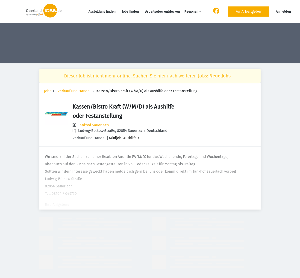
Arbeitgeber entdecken (162, 12)
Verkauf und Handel (74, 91)
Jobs (47, 91)
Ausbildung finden (101, 12)
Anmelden (283, 12)
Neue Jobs (219, 76)
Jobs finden (130, 12)
